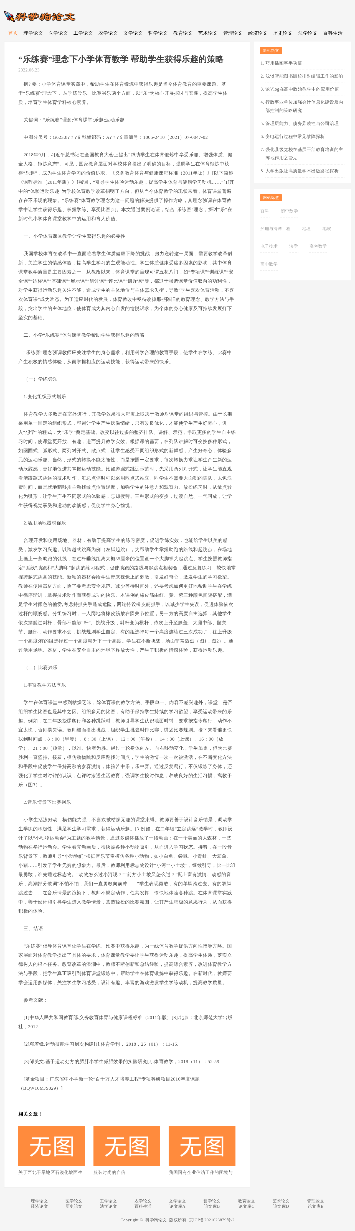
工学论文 (83, 33)
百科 (264, 211)
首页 (13, 33)
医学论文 (58, 33)
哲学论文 (158, 33)
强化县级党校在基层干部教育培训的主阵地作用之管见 (304, 153)
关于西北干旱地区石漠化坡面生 (50, 1172)
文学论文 (133, 33)
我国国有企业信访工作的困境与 (201, 1172)
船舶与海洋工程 (275, 228)
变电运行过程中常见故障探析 (295, 136)
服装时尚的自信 (109, 1172)
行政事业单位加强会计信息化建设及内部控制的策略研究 (304, 106)
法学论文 (308, 33)
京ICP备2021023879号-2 (212, 1220)
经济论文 (258, 33)
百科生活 (333, 33)
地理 (306, 228)
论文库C (246, 1206)
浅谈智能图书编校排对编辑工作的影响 (304, 76)
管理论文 (233, 33)
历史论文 (283, 33)
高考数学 (318, 246)
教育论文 (183, 33)
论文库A (177, 1206)
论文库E (315, 1206)
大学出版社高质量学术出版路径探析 (302, 170)
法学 (293, 246)
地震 (327, 228)
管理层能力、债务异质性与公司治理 (302, 123)
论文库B (212, 1206)
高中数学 (269, 264)
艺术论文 (208, 33)
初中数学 (289, 211)
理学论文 (33, 33)
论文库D (281, 1206)
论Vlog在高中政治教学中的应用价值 (302, 89)
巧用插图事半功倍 (283, 63)
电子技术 (269, 246)
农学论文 (108, 33)
